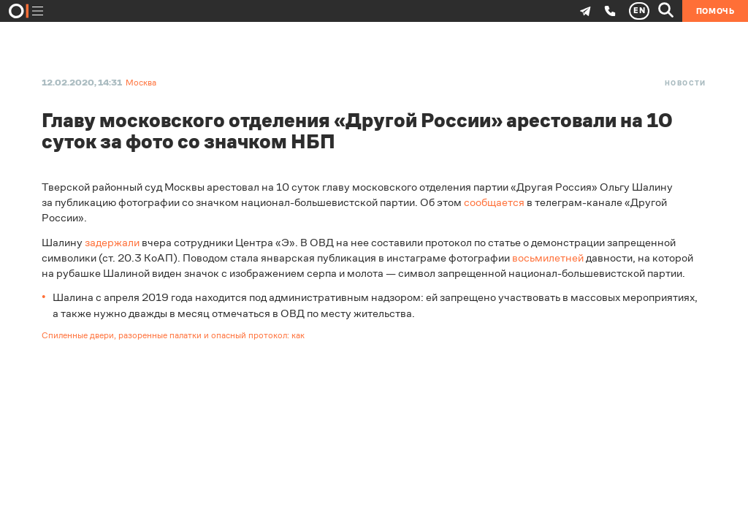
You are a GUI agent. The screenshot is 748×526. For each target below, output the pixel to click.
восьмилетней (548, 257)
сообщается (494, 202)
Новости (685, 83)
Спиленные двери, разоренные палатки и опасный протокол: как (173, 335)
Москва (141, 82)
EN (639, 10)
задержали (112, 242)
